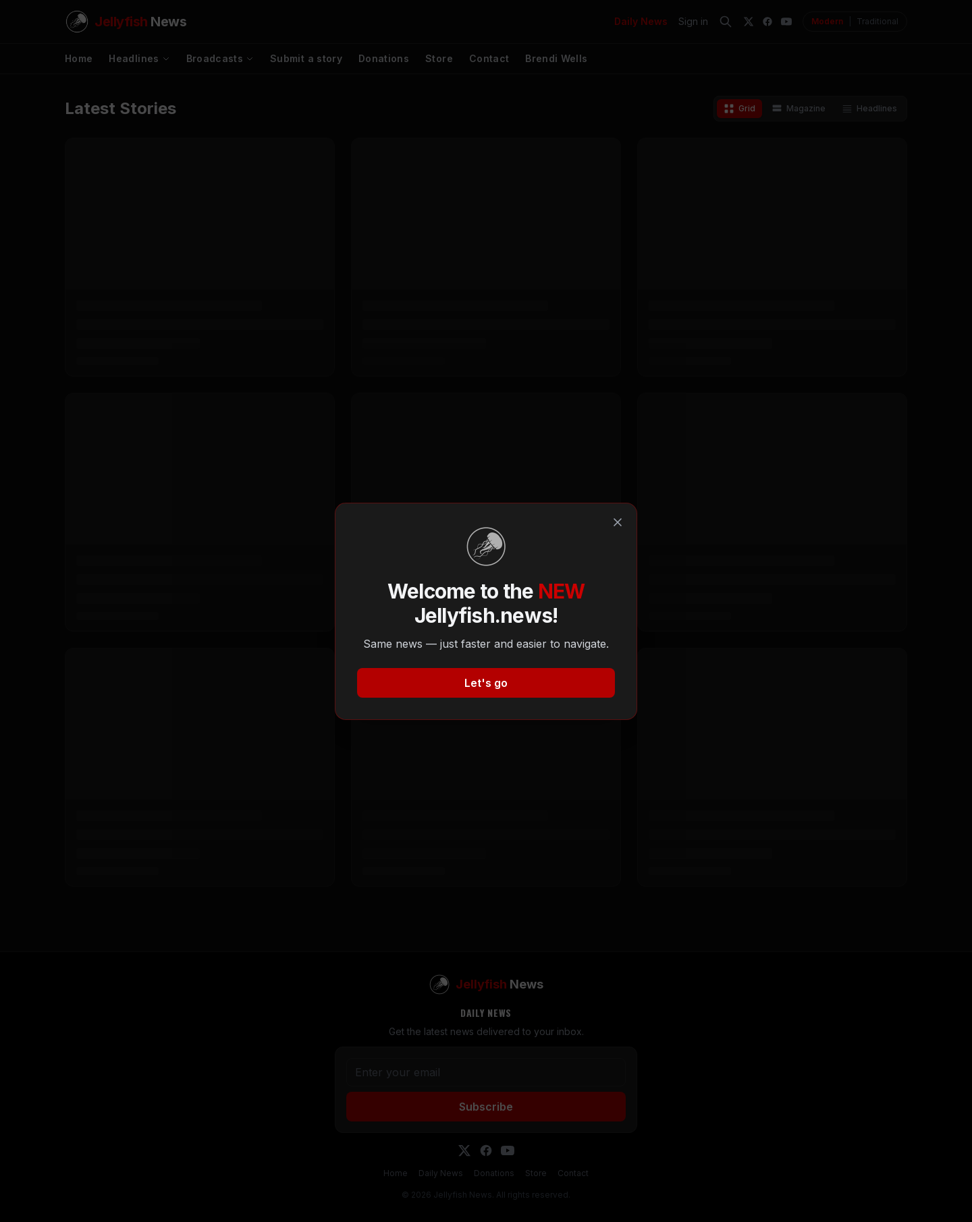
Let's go (486, 683)
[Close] (617, 522)
